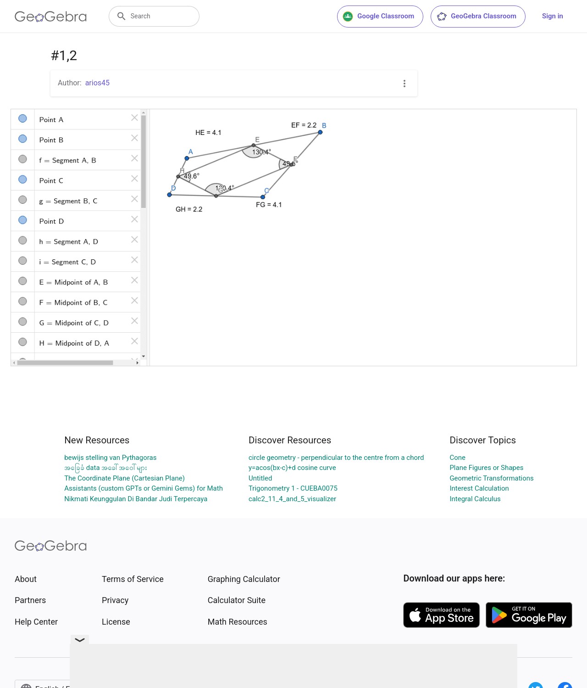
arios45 (97, 82)
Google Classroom (378, 16)
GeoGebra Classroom (476, 16)
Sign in (552, 16)
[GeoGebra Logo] (51, 16)
